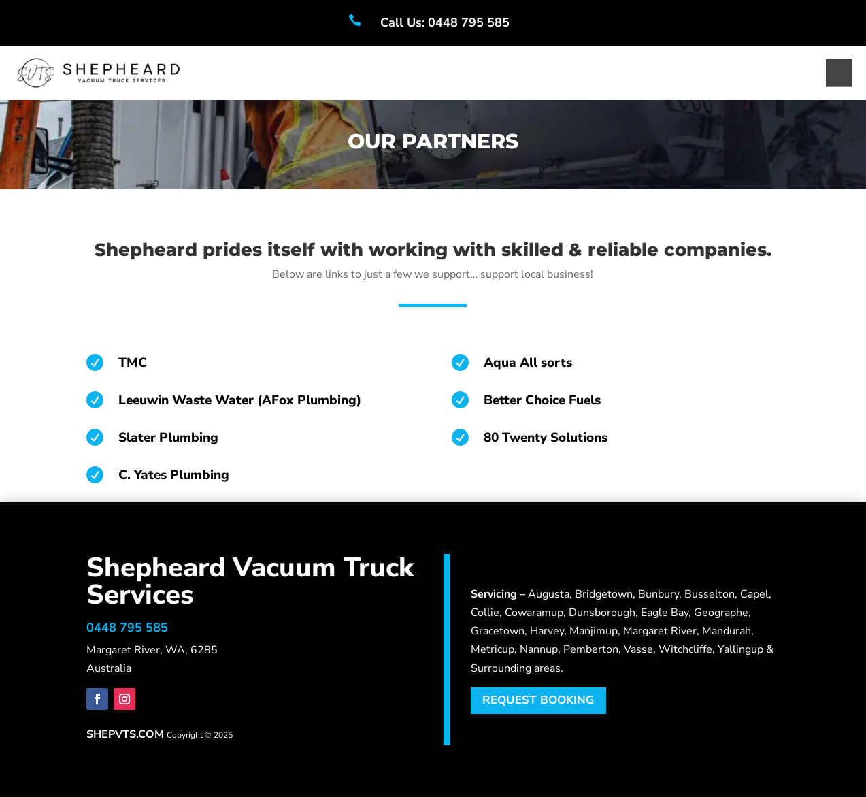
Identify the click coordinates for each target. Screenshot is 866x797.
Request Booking (538, 700)
